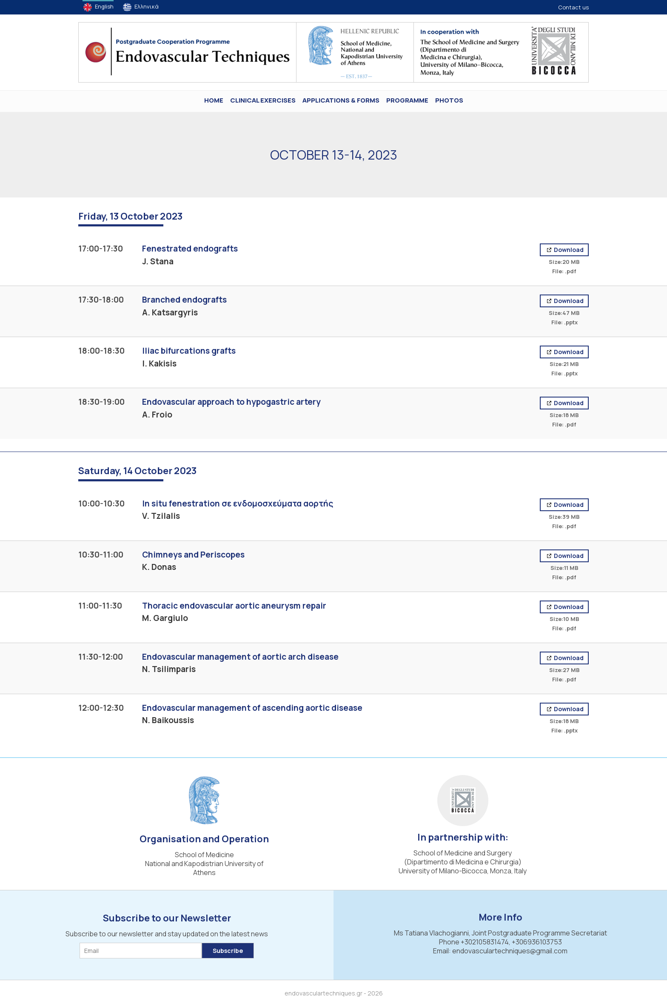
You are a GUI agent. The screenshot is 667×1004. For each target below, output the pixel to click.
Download (568, 250)
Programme (407, 100)
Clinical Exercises (263, 100)
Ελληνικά (146, 6)
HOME (213, 100)
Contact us (573, 7)
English (104, 6)
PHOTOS (449, 100)
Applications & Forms (340, 100)
